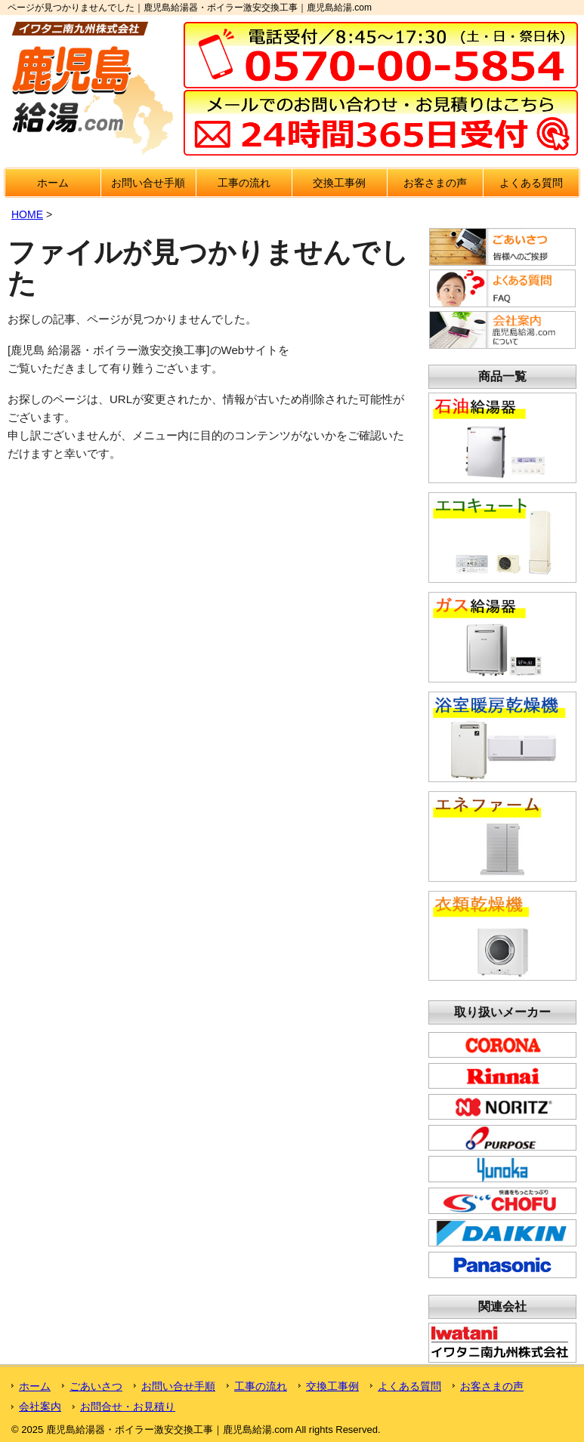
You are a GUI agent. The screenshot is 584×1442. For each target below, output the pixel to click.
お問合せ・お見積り (127, 1406)
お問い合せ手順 (148, 183)
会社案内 (40, 1406)
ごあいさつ (96, 1386)
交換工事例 (339, 183)
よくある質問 (531, 183)
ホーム (53, 183)
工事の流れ (244, 183)
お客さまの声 (435, 183)
